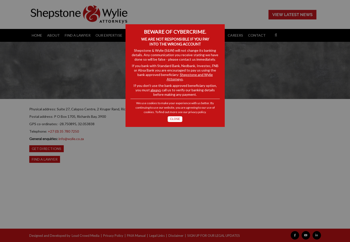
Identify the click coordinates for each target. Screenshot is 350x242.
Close (175, 119)
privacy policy (197, 112)
